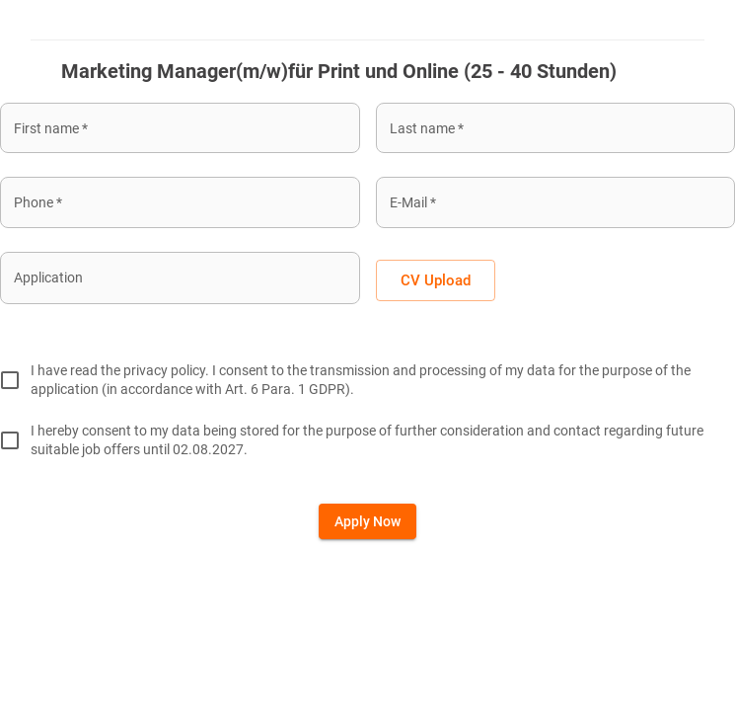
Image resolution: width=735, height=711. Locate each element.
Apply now (367, 522)
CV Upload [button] (435, 280)
